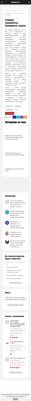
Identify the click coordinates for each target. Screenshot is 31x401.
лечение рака (9, 109)
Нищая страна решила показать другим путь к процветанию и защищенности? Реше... (17, 214)
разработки (18, 106)
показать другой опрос (15, 282)
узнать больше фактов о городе (15, 305)
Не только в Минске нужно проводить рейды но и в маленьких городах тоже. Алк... (17, 203)
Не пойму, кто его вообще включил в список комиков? (16, 234)
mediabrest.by (15, 2)
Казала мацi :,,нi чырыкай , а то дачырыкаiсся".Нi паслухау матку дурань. (17, 225)
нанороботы (9, 106)
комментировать (10, 113)
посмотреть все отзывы (15, 372)
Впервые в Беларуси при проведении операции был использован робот (14, 137)
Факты (7, 293)
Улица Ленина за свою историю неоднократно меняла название (15, 298)
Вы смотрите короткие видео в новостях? (14, 257)
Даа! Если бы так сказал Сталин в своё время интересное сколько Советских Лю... (17, 244)
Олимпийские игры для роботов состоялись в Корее (14, 154)
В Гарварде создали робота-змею (14, 169)
